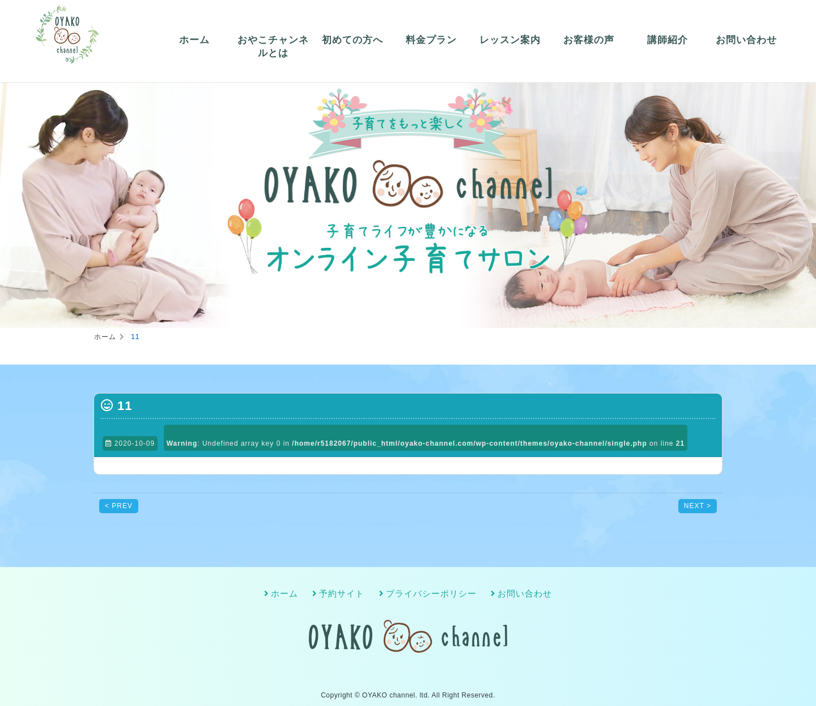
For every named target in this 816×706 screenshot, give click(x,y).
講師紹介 (667, 40)
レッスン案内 (510, 40)
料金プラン (431, 40)
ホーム (194, 40)
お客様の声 (588, 40)
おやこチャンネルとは (273, 47)
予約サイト (341, 593)
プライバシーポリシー (431, 593)
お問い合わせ (746, 40)
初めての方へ (352, 40)
